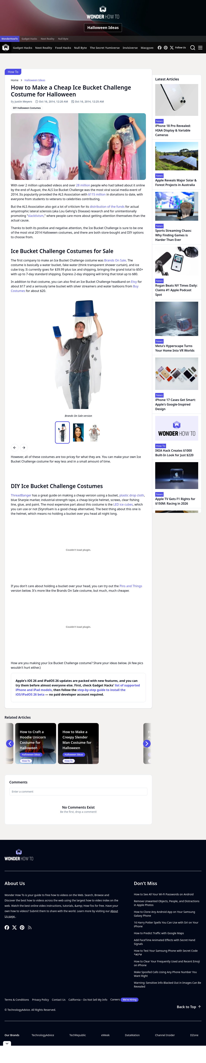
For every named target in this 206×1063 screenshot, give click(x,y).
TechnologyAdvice (43, 1035)
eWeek (105, 1035)
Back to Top (189, 1006)
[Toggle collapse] (7, 1043)
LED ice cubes (123, 504)
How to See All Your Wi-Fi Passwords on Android (164, 894)
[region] (78, 358)
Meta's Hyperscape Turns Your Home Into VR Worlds (174, 348)
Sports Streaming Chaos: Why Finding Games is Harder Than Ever (173, 235)
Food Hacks (63, 48)
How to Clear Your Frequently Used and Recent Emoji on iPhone (167, 963)
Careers (124, 1000)
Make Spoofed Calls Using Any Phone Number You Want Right (165, 974)
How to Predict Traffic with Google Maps (159, 933)
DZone (194, 1035)
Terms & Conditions (17, 999)
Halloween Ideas (103, 27)
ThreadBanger (21, 495)
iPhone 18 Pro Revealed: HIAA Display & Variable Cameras (173, 130)
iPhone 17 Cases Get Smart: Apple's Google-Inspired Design (175, 404)
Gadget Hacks (29, 38)
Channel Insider (165, 1035)
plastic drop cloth (131, 495)
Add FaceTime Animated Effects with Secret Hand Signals (164, 942)
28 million (83, 185)
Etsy (134, 282)
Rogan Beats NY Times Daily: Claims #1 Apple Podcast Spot (176, 290)
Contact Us (58, 999)
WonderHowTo (10, 38)
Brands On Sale (115, 260)
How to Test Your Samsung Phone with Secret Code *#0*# (166, 952)
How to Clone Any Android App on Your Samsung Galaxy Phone (164, 913)
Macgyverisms (151, 48)
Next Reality (47, 38)
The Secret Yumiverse (105, 48)
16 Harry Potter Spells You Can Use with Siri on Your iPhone (166, 924)
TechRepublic (77, 1035)
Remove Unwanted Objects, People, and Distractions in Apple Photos (166, 903)
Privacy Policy (40, 999)
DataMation (132, 1035)
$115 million (97, 194)
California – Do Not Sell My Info (87, 999)
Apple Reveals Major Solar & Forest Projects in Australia (176, 182)
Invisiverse (130, 48)
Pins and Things (130, 586)
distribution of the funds (107, 206)
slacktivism (36, 216)
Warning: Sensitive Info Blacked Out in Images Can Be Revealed (167, 984)
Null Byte (63, 38)
